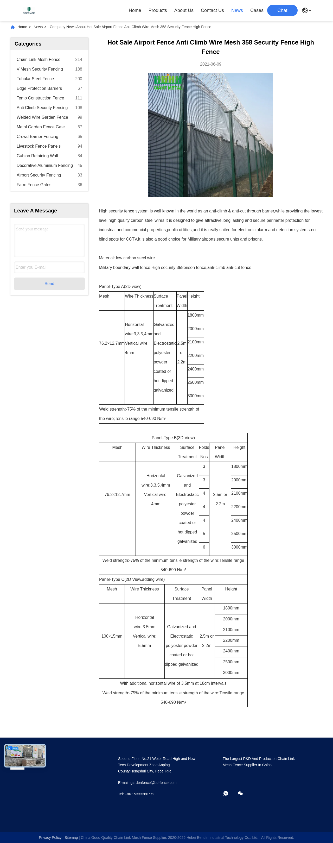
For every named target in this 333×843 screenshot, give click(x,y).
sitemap (71, 837)
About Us (184, 10)
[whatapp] (229, 793)
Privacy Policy (50, 837)
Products (158, 10)
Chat (282, 10)
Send (49, 283)
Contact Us (212, 10)
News (237, 10)
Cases (257, 10)
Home (135, 10)
